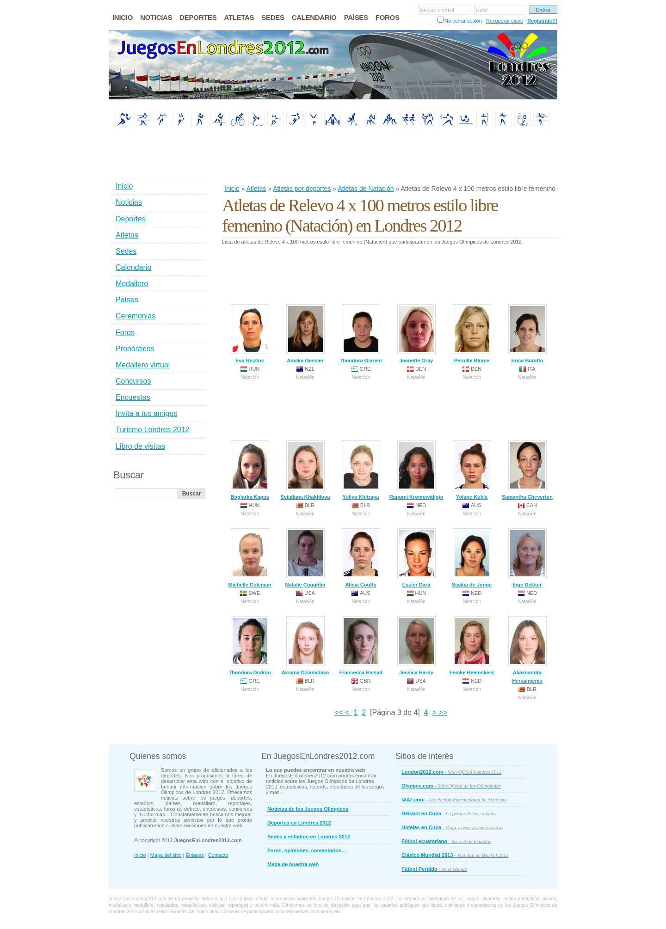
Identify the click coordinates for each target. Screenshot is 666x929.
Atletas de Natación (366, 188)
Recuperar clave (504, 21)
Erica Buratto (527, 333)
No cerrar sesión (463, 21)
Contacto (218, 855)
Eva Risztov (250, 333)
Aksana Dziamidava (305, 645)
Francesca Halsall (360, 645)
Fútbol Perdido (434, 869)
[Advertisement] (390, 156)
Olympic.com (451, 785)
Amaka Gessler (305, 333)
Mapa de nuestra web (293, 864)
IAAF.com (454, 799)
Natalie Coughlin (305, 557)
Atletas (256, 188)
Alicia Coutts (361, 557)
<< (339, 712)
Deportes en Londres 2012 (299, 822)
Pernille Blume (472, 333)
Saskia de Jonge (472, 557)
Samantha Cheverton (527, 470)
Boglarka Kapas (249, 470)
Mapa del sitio (166, 855)
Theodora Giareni (360, 333)
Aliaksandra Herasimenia (527, 650)
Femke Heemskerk (472, 645)
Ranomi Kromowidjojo (416, 470)
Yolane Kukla (472, 470)
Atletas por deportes (302, 188)
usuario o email (436, 9)
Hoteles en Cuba (452, 827)
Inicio (232, 188)
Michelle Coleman (249, 557)
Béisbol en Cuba (448, 813)
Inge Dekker (527, 557)
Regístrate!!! (542, 21)
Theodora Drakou (249, 645)
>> (442, 712)
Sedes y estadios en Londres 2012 (308, 836)
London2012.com (451, 772)
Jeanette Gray (416, 333)
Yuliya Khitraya (361, 470)
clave (482, 9)
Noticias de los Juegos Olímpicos (307, 809)
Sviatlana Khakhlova (305, 470)
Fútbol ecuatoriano (446, 841)
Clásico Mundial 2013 (454, 855)
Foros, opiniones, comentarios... (306, 850)
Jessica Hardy (416, 645)
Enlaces (195, 855)
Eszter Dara (416, 557)
